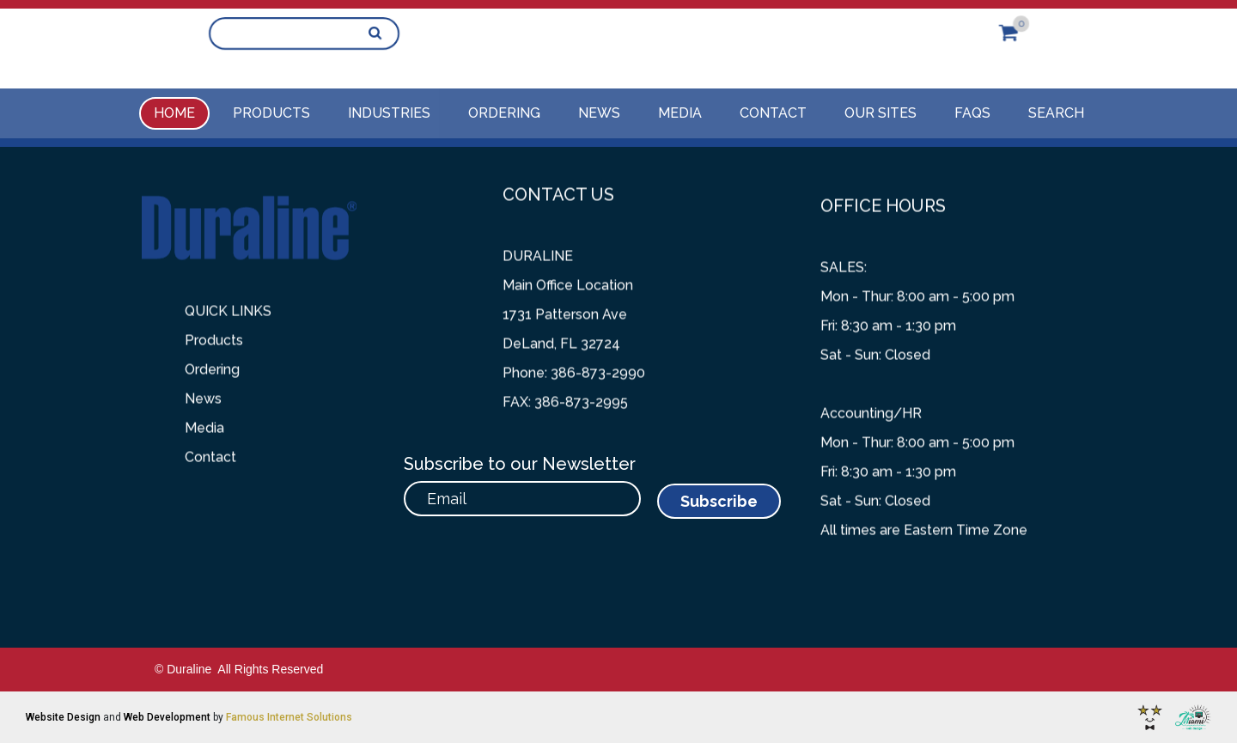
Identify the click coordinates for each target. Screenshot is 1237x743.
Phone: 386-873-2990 (574, 360)
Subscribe (719, 501)
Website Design (63, 717)
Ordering (504, 113)
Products (271, 113)
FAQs (972, 113)
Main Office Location (568, 273)
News (599, 113)
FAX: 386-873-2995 (565, 389)
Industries (389, 113)
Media (680, 113)
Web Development (167, 717)
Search (1056, 113)
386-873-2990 (482, 33)
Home (174, 113)
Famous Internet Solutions (289, 717)
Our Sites (880, 113)
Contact (773, 113)
